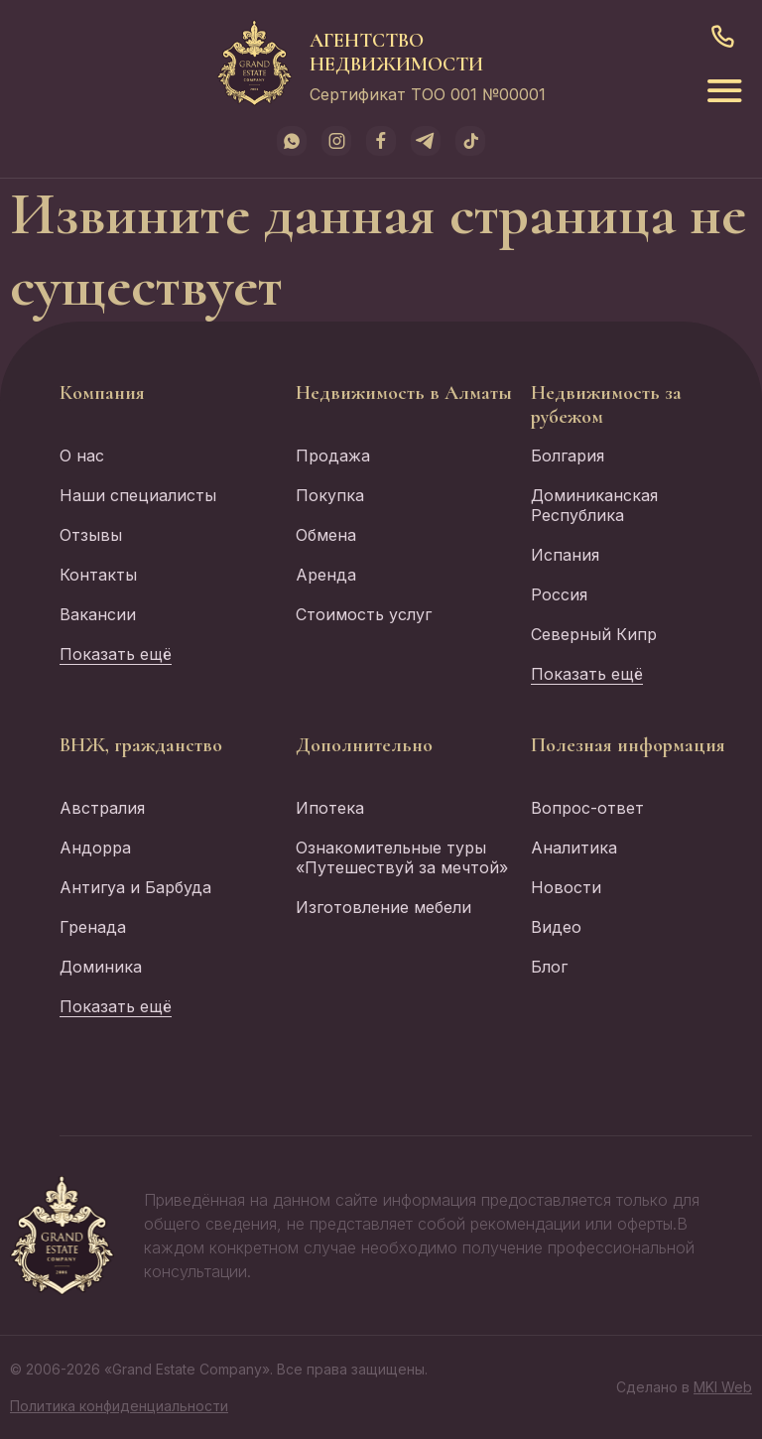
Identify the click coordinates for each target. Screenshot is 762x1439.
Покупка (330, 495)
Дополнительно (364, 745)
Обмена (326, 535)
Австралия (102, 808)
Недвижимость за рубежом (606, 405)
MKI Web (723, 1386)
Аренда (326, 575)
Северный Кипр (594, 634)
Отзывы (91, 535)
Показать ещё (116, 654)
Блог (549, 967)
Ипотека (330, 808)
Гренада (93, 927)
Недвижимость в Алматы (404, 393)
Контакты (98, 575)
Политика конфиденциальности (119, 1405)
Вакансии (98, 614)
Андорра (95, 847)
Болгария (567, 455)
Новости (566, 887)
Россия (559, 594)
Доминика (101, 967)
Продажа (333, 455)
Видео (556, 927)
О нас (82, 455)
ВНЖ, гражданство (141, 745)
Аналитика (574, 847)
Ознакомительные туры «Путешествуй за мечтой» (402, 857)
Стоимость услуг (364, 614)
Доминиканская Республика (594, 505)
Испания (565, 555)
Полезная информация (628, 745)
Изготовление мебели (383, 907)
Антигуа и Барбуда (135, 887)
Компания (102, 393)
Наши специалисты (138, 495)
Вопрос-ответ (587, 808)
